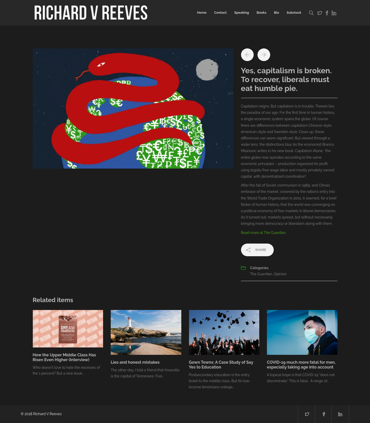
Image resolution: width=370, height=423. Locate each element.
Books (261, 12)
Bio (276, 12)
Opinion (280, 274)
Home (201, 12)
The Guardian (261, 274)
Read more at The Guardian (263, 233)
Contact (220, 12)
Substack (294, 12)
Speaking (241, 12)
